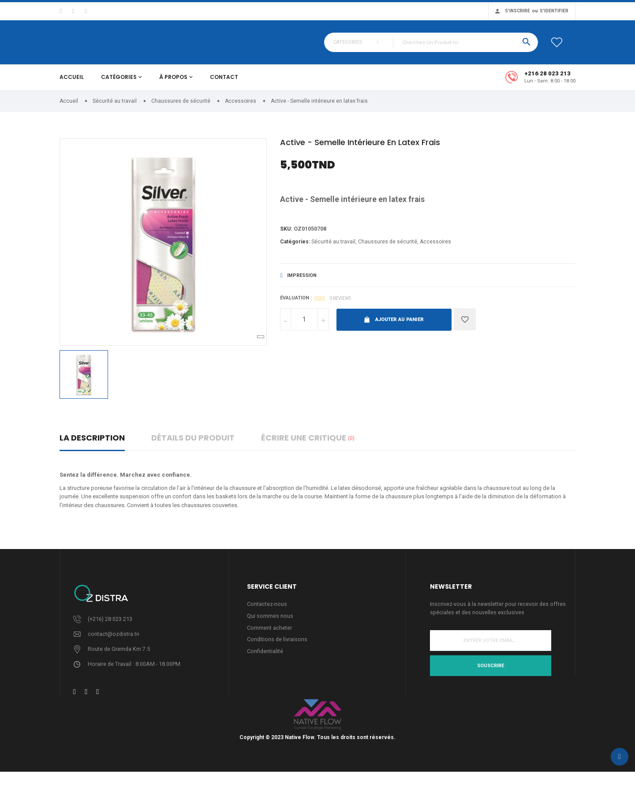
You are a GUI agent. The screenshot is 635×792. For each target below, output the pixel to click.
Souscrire (490, 671)
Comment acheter (269, 634)
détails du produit (193, 442)
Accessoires (435, 247)
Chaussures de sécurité (387, 247)
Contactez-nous (267, 609)
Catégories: (295, 247)
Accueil (72, 82)
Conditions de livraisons (277, 646)
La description (92, 442)
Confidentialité (265, 658)
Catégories (119, 82)
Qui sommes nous (270, 622)
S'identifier (554, 10)
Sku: (286, 234)
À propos (173, 82)
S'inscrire (517, 10)
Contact (224, 82)
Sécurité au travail (333, 247)
